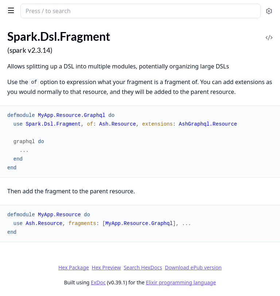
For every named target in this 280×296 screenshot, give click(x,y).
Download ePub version (193, 267)
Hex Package (73, 267)
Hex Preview (106, 267)
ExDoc (98, 282)
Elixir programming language (181, 282)
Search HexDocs (143, 268)
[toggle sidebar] (9, 10)
